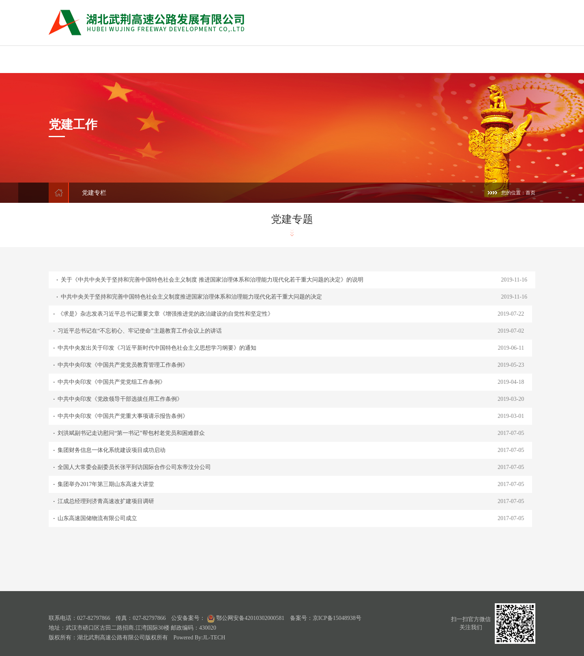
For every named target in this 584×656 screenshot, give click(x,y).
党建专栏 (94, 192)
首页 (530, 193)
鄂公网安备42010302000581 (244, 618)
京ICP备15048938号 (337, 618)
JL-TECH (214, 637)
